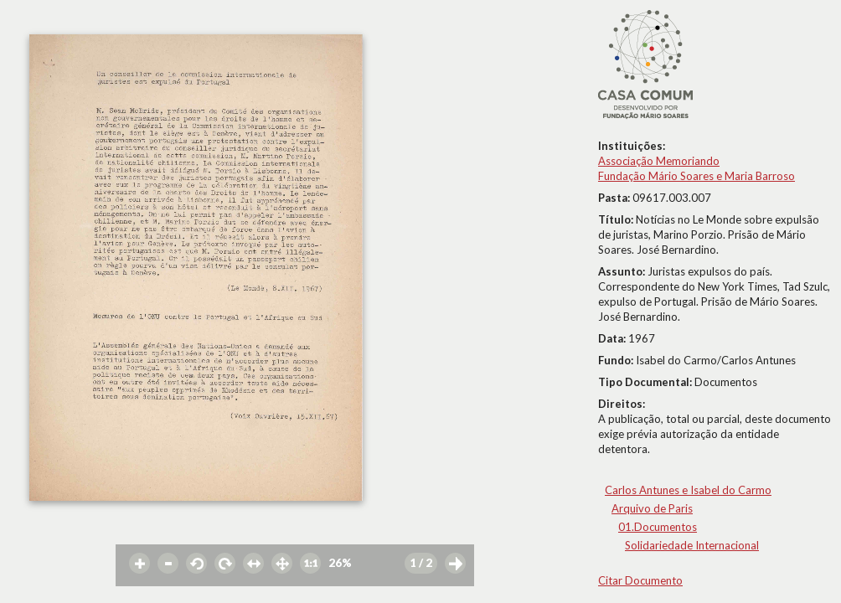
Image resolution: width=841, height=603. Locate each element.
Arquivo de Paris (652, 508)
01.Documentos (657, 526)
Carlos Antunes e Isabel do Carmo (688, 490)
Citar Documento (640, 580)
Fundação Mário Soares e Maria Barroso (696, 176)
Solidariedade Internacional (692, 545)
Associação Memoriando (659, 161)
